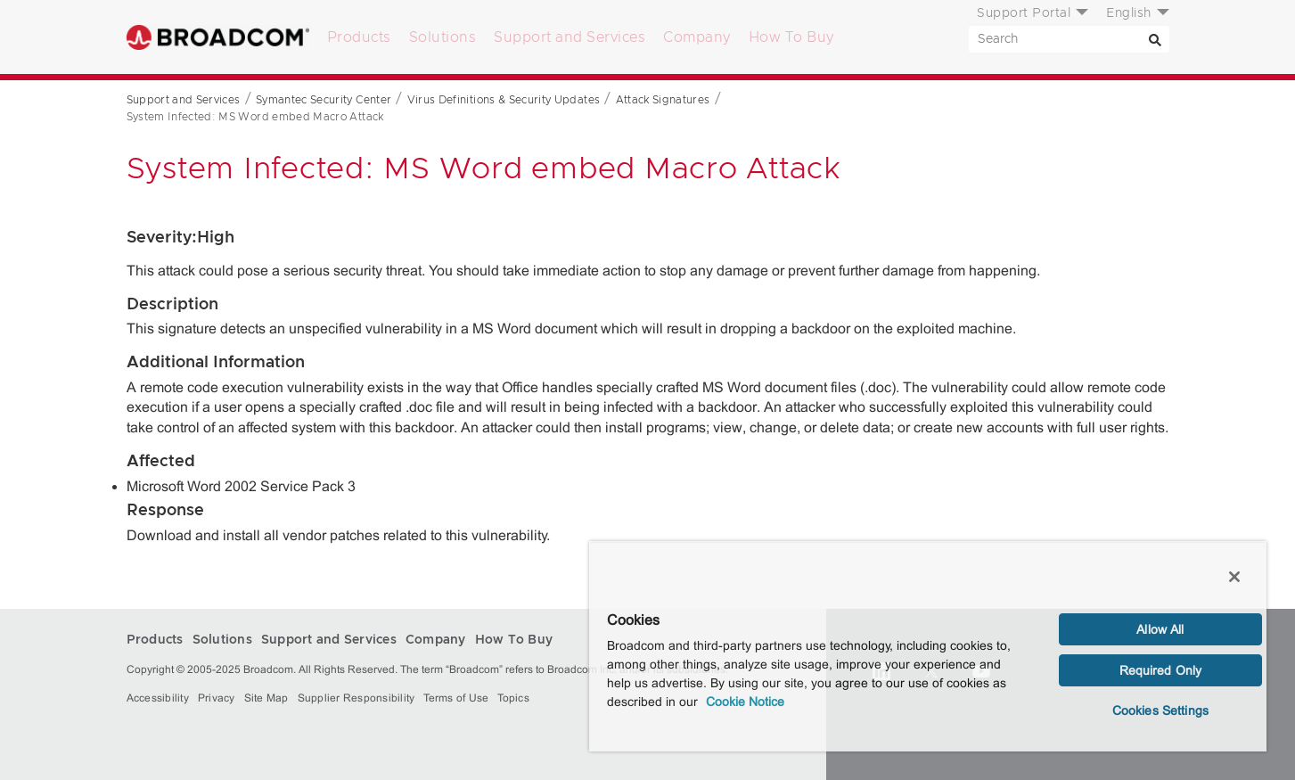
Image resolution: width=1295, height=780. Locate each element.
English (1129, 13)
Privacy (216, 698)
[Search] (1156, 39)
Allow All (1160, 629)
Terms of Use (455, 698)
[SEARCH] (1069, 39)
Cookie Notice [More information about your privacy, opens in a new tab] (745, 701)
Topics (513, 698)
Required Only (1160, 670)
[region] (927, 646)
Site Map (266, 698)
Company (697, 37)
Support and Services (569, 37)
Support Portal (1023, 13)
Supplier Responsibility (356, 698)
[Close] (1234, 576)
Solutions (443, 37)
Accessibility (158, 698)
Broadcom (218, 37)
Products (359, 37)
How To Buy (791, 37)
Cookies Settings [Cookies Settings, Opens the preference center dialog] (1160, 710)
